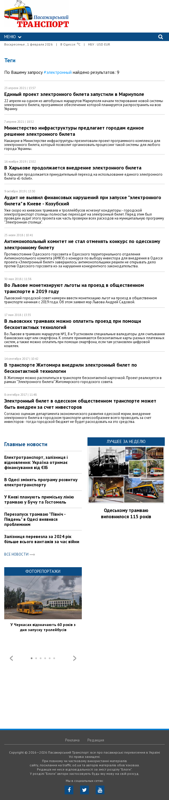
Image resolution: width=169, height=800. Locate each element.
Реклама (72, 740)
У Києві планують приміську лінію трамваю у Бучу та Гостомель (39, 499)
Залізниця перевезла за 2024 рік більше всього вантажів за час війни (41, 539)
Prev (11, 658)
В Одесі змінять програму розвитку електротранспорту (41, 482)
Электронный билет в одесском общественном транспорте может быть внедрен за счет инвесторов (80, 403)
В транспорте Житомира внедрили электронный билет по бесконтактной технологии (70, 368)
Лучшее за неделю (126, 441)
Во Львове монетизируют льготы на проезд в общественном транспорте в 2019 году (74, 288)
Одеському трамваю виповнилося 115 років (126, 513)
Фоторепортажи (42, 571)
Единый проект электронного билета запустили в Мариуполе (74, 94)
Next (74, 658)
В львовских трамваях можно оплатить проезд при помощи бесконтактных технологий (72, 324)
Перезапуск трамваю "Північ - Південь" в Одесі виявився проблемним (34, 519)
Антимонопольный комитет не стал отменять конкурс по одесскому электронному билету (82, 244)
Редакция (95, 740)
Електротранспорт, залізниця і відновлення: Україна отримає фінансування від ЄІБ (36, 462)
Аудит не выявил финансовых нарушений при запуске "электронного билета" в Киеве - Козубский (82, 200)
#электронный (58, 72)
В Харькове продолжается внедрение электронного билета (72, 167)
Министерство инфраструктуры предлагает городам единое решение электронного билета (74, 130)
